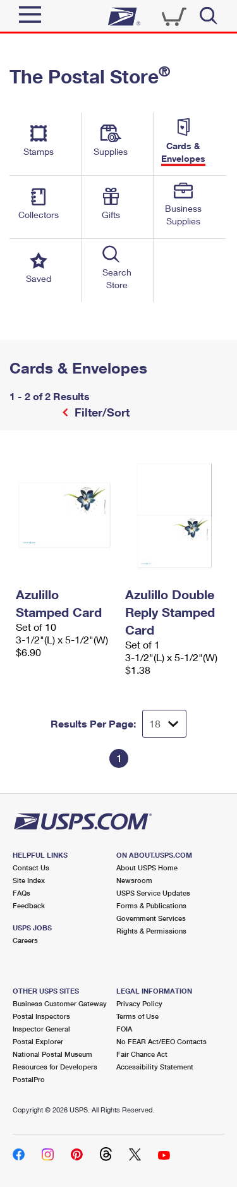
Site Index (29, 880)
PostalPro (29, 1079)
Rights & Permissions (151, 931)
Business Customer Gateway (60, 1003)
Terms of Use (137, 1016)
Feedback (29, 905)
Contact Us (31, 867)
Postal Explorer (38, 1041)
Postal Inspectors (41, 1016)
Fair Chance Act (141, 1054)
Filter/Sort (100, 412)
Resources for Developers (55, 1066)
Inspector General (41, 1029)
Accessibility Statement (154, 1066)
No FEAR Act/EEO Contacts (161, 1041)
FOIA (124, 1029)
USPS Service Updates (153, 893)
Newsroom (134, 880)
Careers (25, 940)
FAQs (21, 893)
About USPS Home (147, 867)
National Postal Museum (52, 1054)
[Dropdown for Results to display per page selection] (164, 724)
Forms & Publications (151, 905)
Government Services (151, 918)
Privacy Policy (139, 1003)
